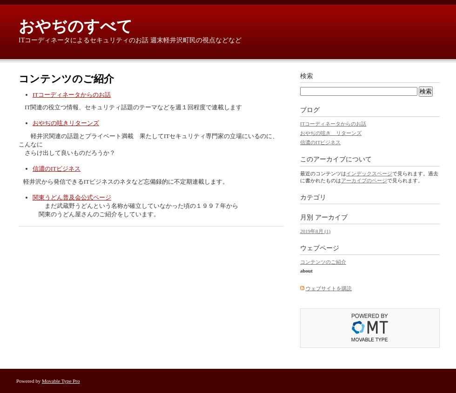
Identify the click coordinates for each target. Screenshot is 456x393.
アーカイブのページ (364, 180)
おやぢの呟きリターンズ (66, 123)
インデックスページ (369, 173)
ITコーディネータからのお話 (72, 94)
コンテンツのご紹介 (323, 262)
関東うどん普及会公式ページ (72, 197)
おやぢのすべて (76, 26)
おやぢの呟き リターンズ (331, 133)
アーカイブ (331, 217)
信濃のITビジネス (56, 168)
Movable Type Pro (61, 381)
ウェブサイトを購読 (329, 288)
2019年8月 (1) (315, 231)
